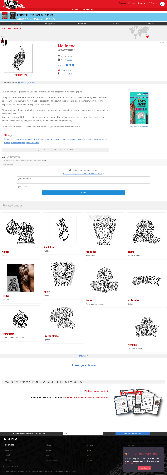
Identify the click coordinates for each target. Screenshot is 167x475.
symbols (90, 445)
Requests (142, 3)
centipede (28, 139)
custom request (51, 460)
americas (83, 23)
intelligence (102, 139)
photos (48, 450)
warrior (11, 139)
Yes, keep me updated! (132, 434)
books (89, 455)
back (162, 42)
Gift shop (153, 3)
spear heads (19, 139)
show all (82, 356)
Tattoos (122, 3)
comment (63, 70)
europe (50, 23)
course (89, 460)
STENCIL (31, 83)
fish (34, 139)
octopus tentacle (85, 139)
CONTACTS (9, 445)
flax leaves (50, 139)
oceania (16, 23)
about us (8, 450)
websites (8, 455)
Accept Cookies (144, 468)
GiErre (69, 60)
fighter (6, 139)
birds (37, 139)
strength (7, 143)
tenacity (95, 139)
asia (116, 23)
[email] (83, 433)
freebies (131, 445)
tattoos (48, 445)
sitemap (8, 460)
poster (89, 450)
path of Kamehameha (71, 139)
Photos (131, 3)
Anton (36, 143)
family (24, 143)
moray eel (58, 139)
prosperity (30, 143)
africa (150, 23)
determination (16, 143)
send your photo (65, 74)
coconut (43, 139)
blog (47, 455)
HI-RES (22, 83)
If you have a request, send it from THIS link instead (83, 174)
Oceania (17, 28)
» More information (132, 463)
